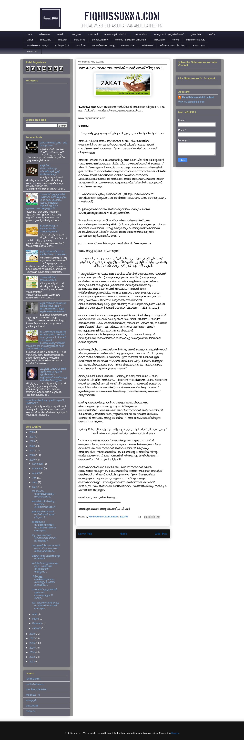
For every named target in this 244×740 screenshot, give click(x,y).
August (36, 473)
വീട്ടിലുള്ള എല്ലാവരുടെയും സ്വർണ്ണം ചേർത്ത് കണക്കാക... (43, 580)
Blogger (175, 733)
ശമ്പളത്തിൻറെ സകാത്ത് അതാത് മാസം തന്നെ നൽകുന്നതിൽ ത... (45, 548)
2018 (32, 633)
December (38, 463)
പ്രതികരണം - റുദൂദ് (37, 45)
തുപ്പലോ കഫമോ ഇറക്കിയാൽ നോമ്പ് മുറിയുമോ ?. (44, 538)
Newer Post (85, 533)
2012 (32, 661)
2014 (32, 652)
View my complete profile (191, 101)
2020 (32, 455)
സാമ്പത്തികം (140, 34)
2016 (32, 643)
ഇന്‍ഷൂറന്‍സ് (62, 45)
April (35, 614)
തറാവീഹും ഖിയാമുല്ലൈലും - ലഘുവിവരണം (44, 493)
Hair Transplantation (36, 689)
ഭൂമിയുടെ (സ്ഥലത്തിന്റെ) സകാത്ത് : (46, 557)
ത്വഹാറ (62, 39)
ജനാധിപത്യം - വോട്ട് (103, 45)
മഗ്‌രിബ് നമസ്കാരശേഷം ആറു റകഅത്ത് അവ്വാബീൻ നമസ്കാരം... (45, 567)
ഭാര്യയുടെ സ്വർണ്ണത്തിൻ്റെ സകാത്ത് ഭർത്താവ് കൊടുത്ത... (43, 526)
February (37, 623)
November (38, 468)
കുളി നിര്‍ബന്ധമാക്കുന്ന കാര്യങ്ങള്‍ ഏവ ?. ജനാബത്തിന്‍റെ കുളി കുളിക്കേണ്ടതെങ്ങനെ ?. (53, 307)
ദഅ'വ (211, 34)
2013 (32, 656)
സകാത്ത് (93, 34)
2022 (32, 446)
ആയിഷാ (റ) (33, 694)
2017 (32, 638)
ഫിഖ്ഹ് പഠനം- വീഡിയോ (173, 45)
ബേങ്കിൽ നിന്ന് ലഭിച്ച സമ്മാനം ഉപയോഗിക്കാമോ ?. (44, 504)
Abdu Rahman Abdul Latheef (198, 97)
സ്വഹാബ (79, 39)
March (35, 618)
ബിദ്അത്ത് (147, 45)
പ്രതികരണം (33, 678)
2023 (32, 441)
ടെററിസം (81, 45)
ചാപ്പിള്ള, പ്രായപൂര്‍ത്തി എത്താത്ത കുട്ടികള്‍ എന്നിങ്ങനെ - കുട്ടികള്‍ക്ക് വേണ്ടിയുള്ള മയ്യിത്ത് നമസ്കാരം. (53, 374)
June (35, 482)
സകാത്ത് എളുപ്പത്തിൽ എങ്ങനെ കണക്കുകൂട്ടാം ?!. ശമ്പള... (44, 593)
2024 (32, 436)
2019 (32, 459)
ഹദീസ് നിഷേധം (35, 684)
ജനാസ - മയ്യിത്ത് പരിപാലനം (131, 39)
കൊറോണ (32, 51)
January (36, 628)
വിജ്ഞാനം (44, 34)
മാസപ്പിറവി (45, 39)
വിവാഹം (30, 711)
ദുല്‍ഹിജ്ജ (195, 34)
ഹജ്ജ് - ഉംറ (199, 45)
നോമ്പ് (175, 39)
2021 (32, 450)
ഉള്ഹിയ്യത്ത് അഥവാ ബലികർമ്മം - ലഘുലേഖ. (53, 253)
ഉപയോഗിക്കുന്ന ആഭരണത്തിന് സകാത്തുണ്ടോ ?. (49, 228)
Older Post (161, 533)
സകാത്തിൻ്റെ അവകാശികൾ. (48, 278)
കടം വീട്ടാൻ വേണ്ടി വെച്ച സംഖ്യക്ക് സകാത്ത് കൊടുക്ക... (45, 605)
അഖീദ (60, 34)
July (34, 477)
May (34, 487)
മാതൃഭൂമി (31, 700)
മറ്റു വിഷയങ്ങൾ (100, 39)
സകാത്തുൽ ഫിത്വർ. (115, 34)
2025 (32, 432)
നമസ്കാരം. (76, 34)
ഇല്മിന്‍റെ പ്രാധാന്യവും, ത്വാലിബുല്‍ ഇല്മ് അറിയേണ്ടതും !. (49, 169)
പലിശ (30, 39)
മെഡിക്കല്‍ (160, 39)
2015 (32, 647)
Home (30, 34)
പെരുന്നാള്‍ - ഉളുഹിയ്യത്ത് (168, 34)
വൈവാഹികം (128, 45)
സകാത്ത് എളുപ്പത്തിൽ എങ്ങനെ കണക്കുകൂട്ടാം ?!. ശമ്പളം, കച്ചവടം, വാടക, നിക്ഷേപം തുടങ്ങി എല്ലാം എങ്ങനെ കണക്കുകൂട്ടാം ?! (46, 201)
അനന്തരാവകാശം (195, 39)
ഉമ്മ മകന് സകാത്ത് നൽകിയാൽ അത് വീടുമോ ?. (43, 514)
